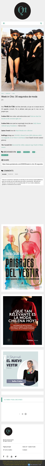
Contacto (24, 450)
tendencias (8, 93)
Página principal (7, 446)
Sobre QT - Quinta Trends (28, 446)
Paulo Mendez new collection (24, 130)
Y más (39, 464)
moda (13, 93)
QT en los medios (7, 450)
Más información (34, 464)
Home (2, 93)
